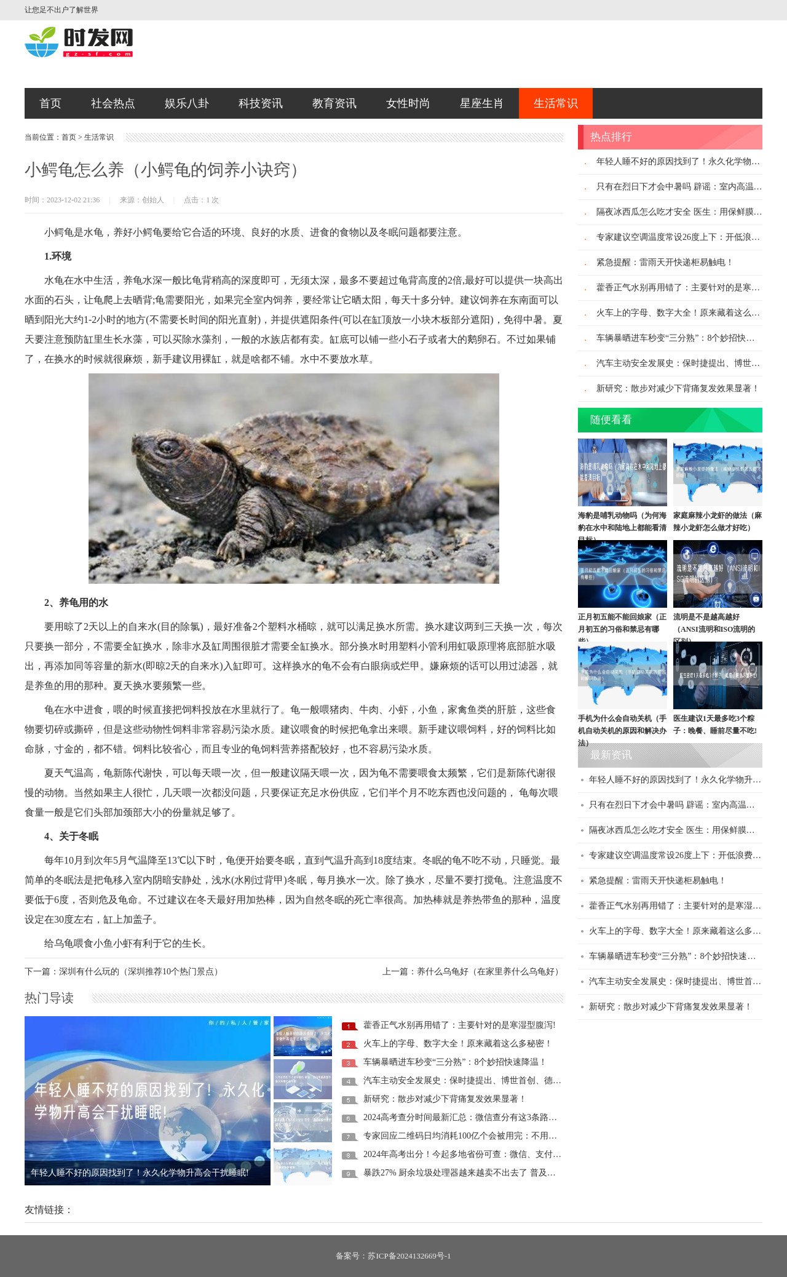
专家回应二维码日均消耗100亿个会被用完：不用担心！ (468, 1135)
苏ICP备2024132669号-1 (409, 1255)
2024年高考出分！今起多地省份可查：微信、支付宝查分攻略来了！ (492, 1154)
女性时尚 (408, 103)
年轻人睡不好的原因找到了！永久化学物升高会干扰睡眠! (140, 1172)
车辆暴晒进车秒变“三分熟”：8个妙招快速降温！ (455, 1062)
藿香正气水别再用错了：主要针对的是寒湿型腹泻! (459, 1025)
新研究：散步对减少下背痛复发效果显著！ (445, 1099)
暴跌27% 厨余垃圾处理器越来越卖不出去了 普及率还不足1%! (479, 1172)
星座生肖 (482, 103)
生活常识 (556, 103)
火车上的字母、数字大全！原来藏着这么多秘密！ (458, 1043)
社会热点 (113, 103)
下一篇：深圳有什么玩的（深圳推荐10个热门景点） (124, 971)
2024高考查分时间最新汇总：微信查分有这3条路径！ (464, 1117)
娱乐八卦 (187, 103)
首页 (50, 103)
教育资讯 (334, 103)
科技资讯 (261, 103)
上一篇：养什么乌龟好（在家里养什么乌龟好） (472, 971)
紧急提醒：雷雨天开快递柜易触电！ (665, 262)
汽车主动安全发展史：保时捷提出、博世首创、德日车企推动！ (483, 1080)
